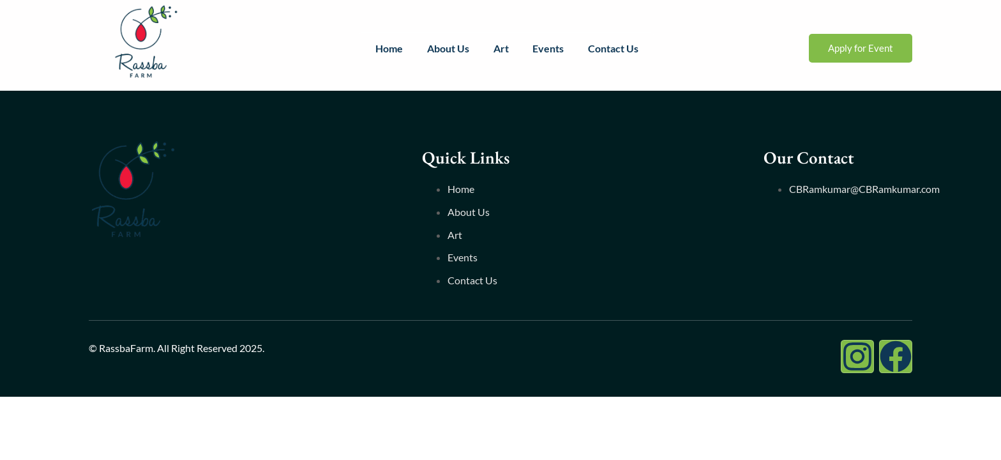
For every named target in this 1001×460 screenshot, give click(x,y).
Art (500, 48)
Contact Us (616, 48)
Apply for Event (860, 48)
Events (549, 48)
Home (386, 48)
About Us (446, 48)
